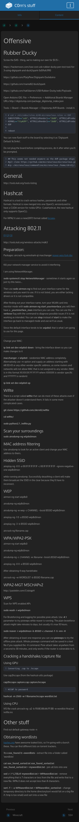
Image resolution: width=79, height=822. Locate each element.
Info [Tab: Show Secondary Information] (20, 15)
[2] (7, 235)
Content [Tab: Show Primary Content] (59, 15)
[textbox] (41, 668)
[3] (11, 235)
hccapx (51, 218)
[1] (5, 235)
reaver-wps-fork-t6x (62, 255)
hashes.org (9, 742)
